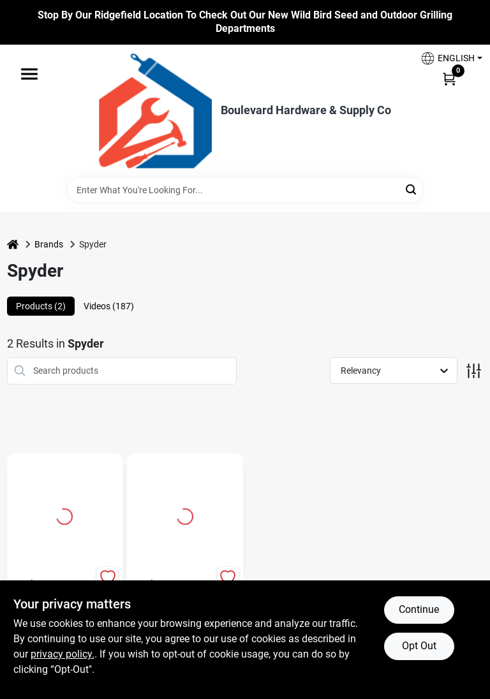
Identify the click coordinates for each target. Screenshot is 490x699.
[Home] (13, 244)
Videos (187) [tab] (109, 306)
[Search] (412, 189)
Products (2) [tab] (41, 306)
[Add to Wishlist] (107, 577)
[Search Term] (245, 190)
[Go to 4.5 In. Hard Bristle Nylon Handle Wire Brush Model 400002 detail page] (64, 515)
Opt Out (419, 646)
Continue (419, 609)
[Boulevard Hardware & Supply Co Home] (155, 111)
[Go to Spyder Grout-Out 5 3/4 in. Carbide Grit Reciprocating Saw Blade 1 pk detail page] (185, 515)
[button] (446, 58)
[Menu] (29, 74)
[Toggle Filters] (473, 371)
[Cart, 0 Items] (449, 78)
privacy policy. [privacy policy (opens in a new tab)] (62, 654)
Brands (48, 244)
